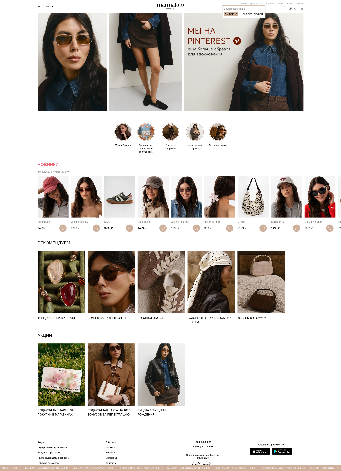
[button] (300, 165)
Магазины (270, 4)
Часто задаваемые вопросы (53, 457)
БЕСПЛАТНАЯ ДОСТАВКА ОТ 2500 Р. (52, 467)
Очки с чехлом (80, 221)
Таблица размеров (48, 463)
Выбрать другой (253, 14)
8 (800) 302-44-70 (256, 4)
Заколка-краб (212, 221)
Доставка (280, 4)
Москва (244, 4)
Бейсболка (44, 221)
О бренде (111, 442)
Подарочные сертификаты (53, 447)
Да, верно (231, 14)
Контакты (299, 4)
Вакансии (111, 447)
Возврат (290, 4)
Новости (110, 452)
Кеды (107, 221)
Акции (41, 442)
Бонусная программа (49, 452)
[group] (61, 285)
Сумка (241, 221)
